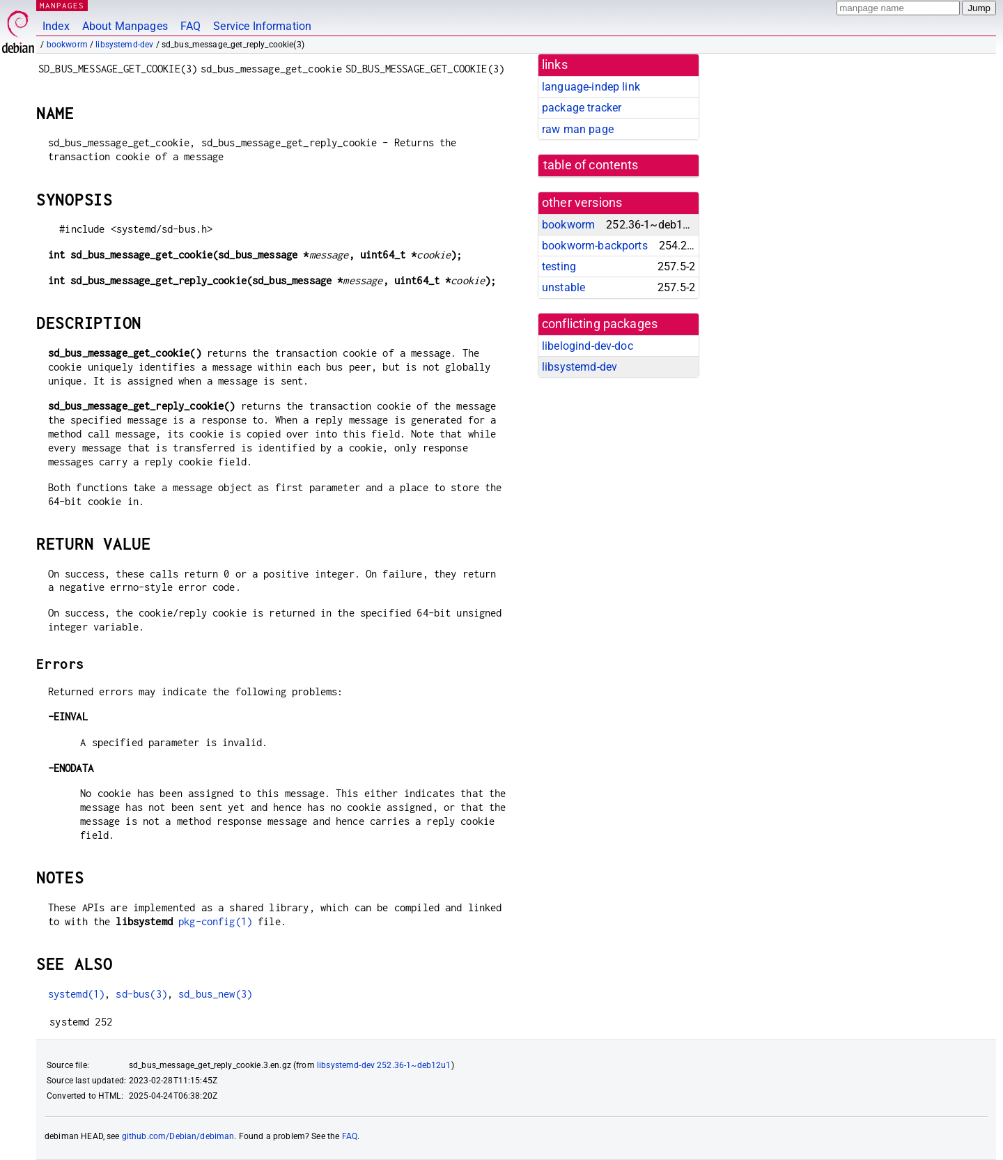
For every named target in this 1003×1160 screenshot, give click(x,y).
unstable (563, 287)
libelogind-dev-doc (587, 346)
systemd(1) (76, 994)
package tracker (581, 107)
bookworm (67, 44)
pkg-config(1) (215, 921)
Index (56, 26)
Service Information (262, 26)
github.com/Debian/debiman (178, 1136)
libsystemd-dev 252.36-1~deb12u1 (384, 1065)
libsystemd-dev (124, 44)
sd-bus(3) (141, 994)
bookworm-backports (595, 245)
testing (559, 266)
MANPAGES (62, 5)
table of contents (591, 165)
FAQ (190, 26)
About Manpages (125, 26)
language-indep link (591, 86)
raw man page (578, 129)
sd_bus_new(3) (215, 994)
